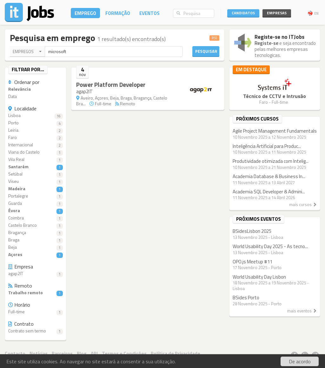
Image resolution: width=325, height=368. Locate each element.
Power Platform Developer (110, 84)
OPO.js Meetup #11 (252, 261)
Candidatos (243, 13)
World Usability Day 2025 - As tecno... (270, 246)
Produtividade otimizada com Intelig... (270, 161)
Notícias (39, 353)
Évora (35, 211)
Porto (35, 123)
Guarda (35, 203)
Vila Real (35, 159)
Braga (35, 240)
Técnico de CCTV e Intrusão (274, 96)
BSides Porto (246, 297)
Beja (35, 247)
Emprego (85, 13)
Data (12, 96)
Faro (35, 137)
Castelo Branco (35, 225)
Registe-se (266, 43)
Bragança (35, 233)
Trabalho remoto (35, 293)
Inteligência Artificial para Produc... (267, 146)
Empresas (277, 13)
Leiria (35, 130)
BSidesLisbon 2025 (252, 231)
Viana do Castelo (35, 152)
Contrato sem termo (35, 331)
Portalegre (35, 196)
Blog (82, 353)
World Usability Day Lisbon (259, 277)
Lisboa (35, 116)
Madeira (35, 189)
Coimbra (35, 218)
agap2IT (35, 274)
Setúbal (35, 174)
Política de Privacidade (175, 353)
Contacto (15, 353)
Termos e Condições (124, 353)
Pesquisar (206, 51)
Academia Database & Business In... (269, 176)
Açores (35, 255)
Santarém (35, 167)
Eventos (149, 13)
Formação (117, 13)
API (94, 353)
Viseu (35, 181)
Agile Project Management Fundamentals (275, 131)
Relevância (19, 89)
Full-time (35, 312)
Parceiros (62, 353)
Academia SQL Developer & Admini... (269, 191)
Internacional (35, 145)
